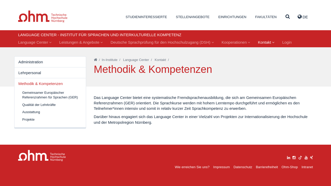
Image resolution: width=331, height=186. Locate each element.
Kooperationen (236, 42)
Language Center (34, 42)
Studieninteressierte (146, 17)
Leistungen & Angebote (81, 42)
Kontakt (266, 42)
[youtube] (306, 157)
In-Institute (110, 60)
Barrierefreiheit (267, 167)
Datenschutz (243, 167)
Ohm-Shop (290, 167)
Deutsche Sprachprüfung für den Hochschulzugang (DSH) (162, 42)
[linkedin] (288, 157)
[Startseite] (95, 60)
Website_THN (42, 16)
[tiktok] (300, 157)
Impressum (221, 167)
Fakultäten (266, 17)
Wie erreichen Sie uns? (192, 167)
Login (287, 42)
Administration (30, 62)
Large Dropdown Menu (42, 155)
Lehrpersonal (29, 73)
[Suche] (287, 17)
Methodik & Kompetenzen (40, 83)
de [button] (303, 16)
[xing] (311, 157)
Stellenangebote (192, 17)
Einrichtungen (232, 17)
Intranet (307, 167)
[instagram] (294, 157)
